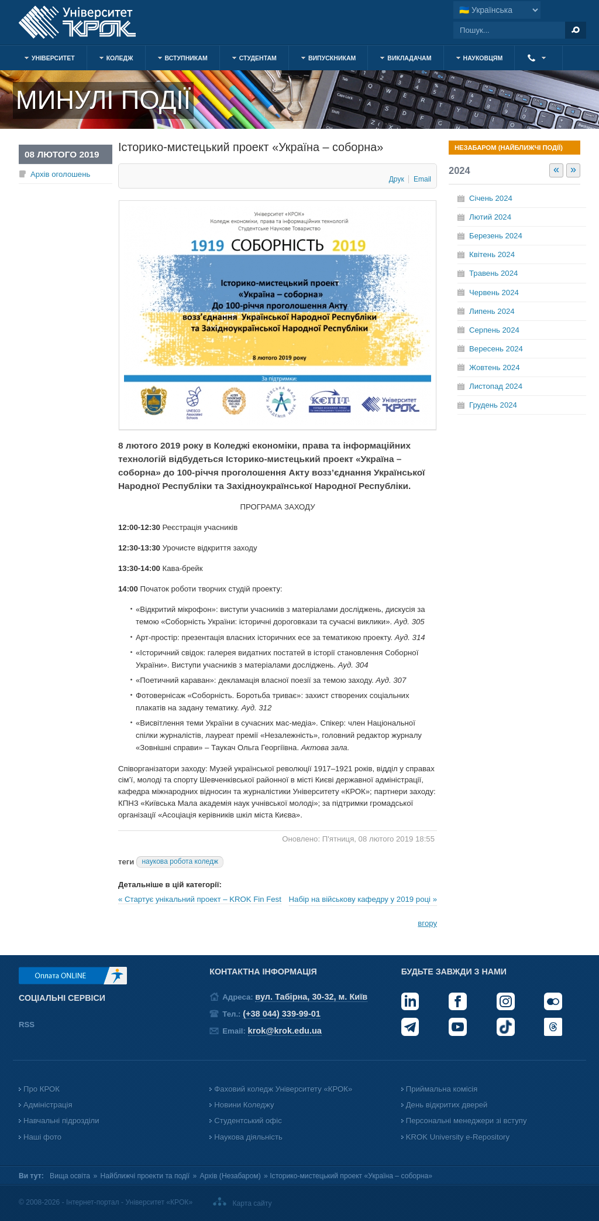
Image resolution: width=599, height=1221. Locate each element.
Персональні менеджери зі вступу (466, 1120)
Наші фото (42, 1137)
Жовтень (494, 367)
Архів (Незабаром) (230, 1176)
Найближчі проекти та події (145, 1176)
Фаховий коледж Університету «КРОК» (283, 1089)
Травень (493, 273)
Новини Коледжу (244, 1104)
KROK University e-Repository (458, 1137)
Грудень (493, 405)
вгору (427, 923)
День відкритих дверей (447, 1104)
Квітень (492, 254)
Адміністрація (48, 1104)
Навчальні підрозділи (61, 1120)
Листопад (495, 386)
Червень (494, 292)
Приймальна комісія (442, 1089)
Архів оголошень (60, 174)
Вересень (496, 348)
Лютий (490, 217)
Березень (495, 235)
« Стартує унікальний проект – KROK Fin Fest (199, 899)
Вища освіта (70, 1176)
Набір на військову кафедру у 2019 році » (363, 899)
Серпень (494, 330)
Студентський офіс (247, 1120)
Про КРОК (41, 1089)
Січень (490, 198)
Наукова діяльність (248, 1137)
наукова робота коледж (180, 861)
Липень (492, 311)
